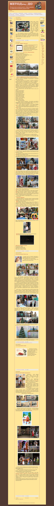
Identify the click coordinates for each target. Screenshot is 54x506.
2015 (41, 44)
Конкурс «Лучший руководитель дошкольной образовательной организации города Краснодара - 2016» (11, 68)
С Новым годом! (18, 19)
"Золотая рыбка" (28, 392)
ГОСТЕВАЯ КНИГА (22, 14)
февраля (43, 62)
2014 (41, 64)
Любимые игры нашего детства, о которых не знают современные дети (11, 35)
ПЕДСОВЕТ (25, 13)
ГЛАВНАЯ (10, 13)
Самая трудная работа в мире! (21, 345)
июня (42, 60)
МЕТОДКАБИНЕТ (21, 13)
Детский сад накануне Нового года (22, 254)
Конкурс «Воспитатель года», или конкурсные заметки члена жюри (11, 24)
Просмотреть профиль (11, 11)
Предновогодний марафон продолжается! (23, 372)
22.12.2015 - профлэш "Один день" (22, 43)
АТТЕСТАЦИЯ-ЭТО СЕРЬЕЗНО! (38, 14)
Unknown (11, 10)
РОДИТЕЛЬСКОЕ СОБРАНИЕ (29, 14)
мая (42, 61)
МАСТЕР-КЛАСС (30, 13)
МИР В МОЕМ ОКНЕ (11, 14)
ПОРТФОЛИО (17, 14)
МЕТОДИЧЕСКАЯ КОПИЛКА (37, 13)
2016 (41, 43)
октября (42, 59)
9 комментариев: (22, 369)
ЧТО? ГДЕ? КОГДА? (15, 13)
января (42, 63)
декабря (42, 45)
